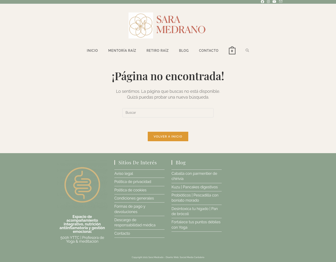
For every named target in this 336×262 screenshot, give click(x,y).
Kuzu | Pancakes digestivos (195, 187)
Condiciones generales (134, 198)
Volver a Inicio (168, 136)
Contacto (122, 233)
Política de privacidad (132, 181)
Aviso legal (123, 173)
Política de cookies (130, 190)
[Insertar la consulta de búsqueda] (168, 112)
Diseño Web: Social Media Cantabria (185, 257)
